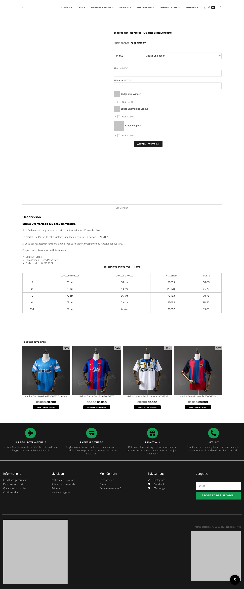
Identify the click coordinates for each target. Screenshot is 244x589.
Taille (119, 55)
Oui (128, 102)
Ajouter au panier (148, 144)
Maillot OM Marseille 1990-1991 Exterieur (46, 396)
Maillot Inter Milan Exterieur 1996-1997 (147, 396)
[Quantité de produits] (117, 144)
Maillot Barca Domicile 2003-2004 (197, 396)
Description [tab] (122, 207)
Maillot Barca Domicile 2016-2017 (97, 396)
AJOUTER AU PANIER (46, 407)
